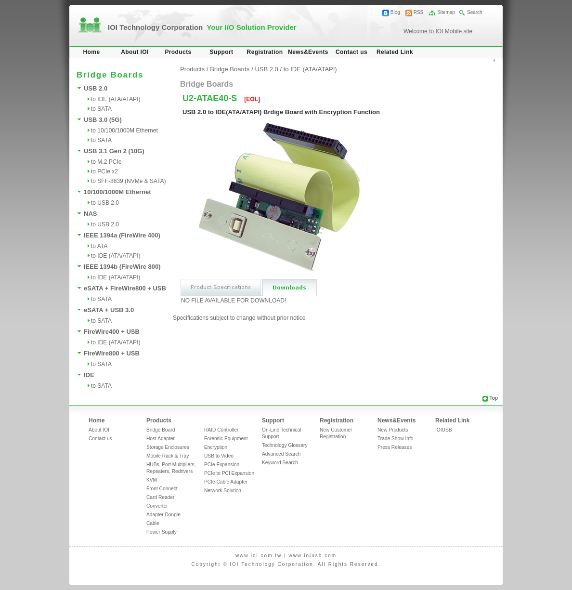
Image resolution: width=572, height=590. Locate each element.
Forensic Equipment (226, 438)
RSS (419, 12)
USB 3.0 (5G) (103, 119)
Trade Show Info (395, 438)
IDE (89, 375)
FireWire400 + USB (112, 331)
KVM (151, 480)
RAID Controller (221, 430)
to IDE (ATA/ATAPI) (115, 99)
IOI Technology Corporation (202, 27)
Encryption (215, 447)
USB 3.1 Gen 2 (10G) (114, 151)
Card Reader (160, 497)
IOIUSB (443, 430)
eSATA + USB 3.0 (109, 310)
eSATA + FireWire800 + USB (125, 288)
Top (493, 398)
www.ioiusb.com (312, 555)
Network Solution (222, 490)
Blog (395, 12)
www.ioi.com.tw (258, 555)
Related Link (395, 52)
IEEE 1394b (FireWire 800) (122, 266)
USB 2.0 (95, 88)
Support (222, 52)
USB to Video (219, 456)
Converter (157, 506)
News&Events (308, 52)
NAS (90, 213)
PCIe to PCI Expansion (229, 473)
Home (91, 52)
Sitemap (446, 12)
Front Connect (162, 488)
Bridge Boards (229, 69)
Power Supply (161, 532)
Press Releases (394, 447)
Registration (265, 52)
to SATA (101, 108)
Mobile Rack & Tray (167, 456)
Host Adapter (160, 438)
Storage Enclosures (167, 447)
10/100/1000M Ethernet (117, 192)
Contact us (351, 52)
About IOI (135, 52)
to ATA (99, 246)
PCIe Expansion (221, 464)
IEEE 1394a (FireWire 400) (122, 235)
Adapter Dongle (163, 514)
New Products (392, 430)
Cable (152, 523)
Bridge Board (160, 430)
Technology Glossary (285, 445)
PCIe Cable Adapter (225, 482)
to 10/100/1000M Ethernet (124, 130)
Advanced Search (281, 454)
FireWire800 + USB (112, 353)
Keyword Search (280, 462)
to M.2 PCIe (106, 161)
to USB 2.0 (105, 202)
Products (178, 52)
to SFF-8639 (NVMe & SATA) (128, 181)
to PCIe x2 (104, 171)
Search (474, 12)
